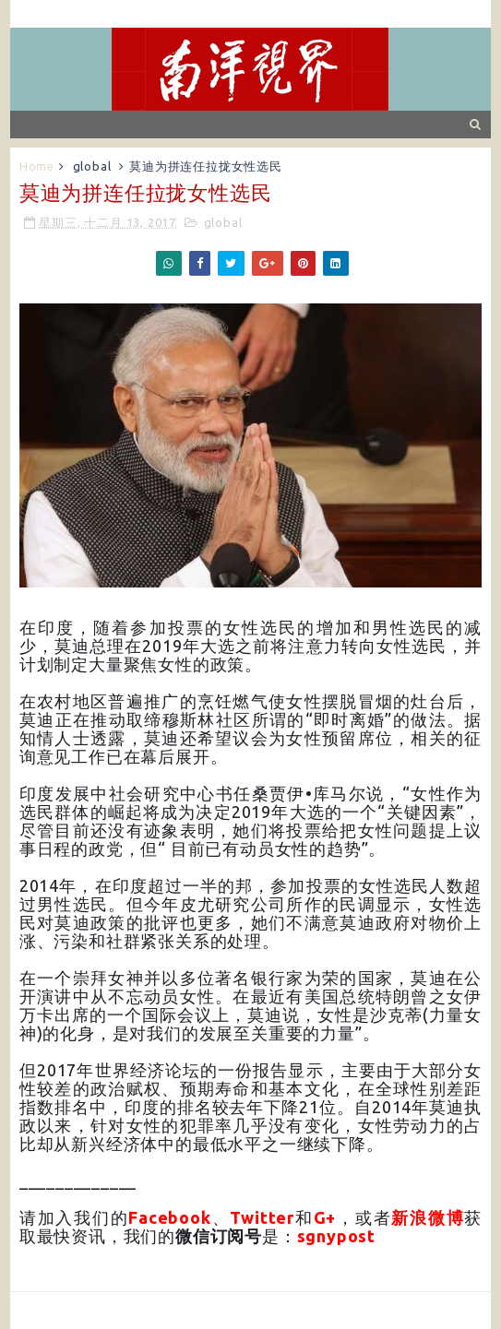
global (92, 166)
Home (36, 166)
